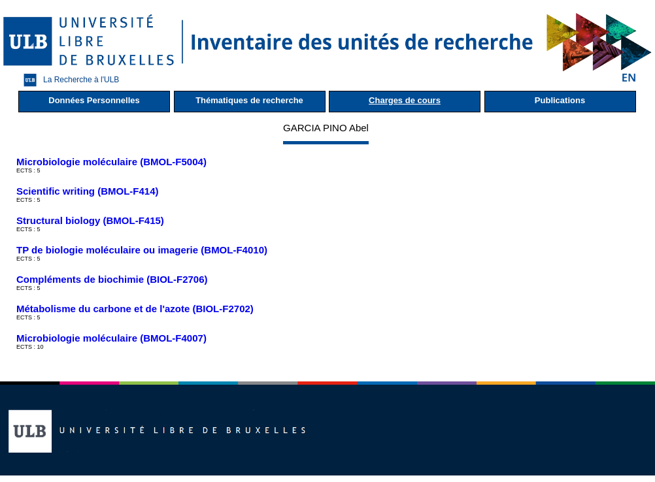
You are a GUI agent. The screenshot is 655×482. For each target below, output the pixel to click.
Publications (560, 100)
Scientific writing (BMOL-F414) (87, 191)
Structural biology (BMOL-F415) (90, 220)
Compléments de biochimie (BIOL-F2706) (112, 279)
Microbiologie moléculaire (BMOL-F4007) (111, 338)
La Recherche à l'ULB (68, 80)
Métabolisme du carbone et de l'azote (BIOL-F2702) (135, 308)
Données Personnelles (93, 100)
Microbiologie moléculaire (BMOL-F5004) (111, 161)
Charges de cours (405, 100)
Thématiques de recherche (249, 100)
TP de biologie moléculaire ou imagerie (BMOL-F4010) (141, 249)
